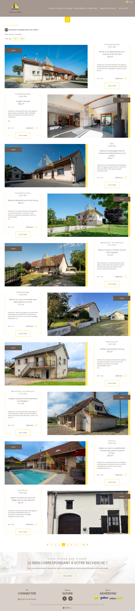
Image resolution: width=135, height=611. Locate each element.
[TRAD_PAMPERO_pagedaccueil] (15, 12)
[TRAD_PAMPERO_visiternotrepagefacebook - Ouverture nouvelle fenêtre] (64, 598)
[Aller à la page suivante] (87, 544)
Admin (81, 604)
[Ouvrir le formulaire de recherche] (67, 19)
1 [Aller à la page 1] (51, 545)
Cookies (102, 604)
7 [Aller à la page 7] (75, 545)
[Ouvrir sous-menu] (55, 8)
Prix (15, 38)
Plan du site (66, 604)
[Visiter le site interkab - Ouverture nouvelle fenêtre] (116, 598)
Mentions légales (75, 604)
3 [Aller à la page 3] (59, 545)
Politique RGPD (94, 604)
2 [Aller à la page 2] (55, 545)
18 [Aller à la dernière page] (83, 545)
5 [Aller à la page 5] (67, 545)
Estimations (92, 8)
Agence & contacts (108, 8)
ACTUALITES (123, 8)
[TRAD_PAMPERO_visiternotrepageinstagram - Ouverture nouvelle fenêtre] (70, 598)
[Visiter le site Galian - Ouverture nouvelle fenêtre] (104, 598)
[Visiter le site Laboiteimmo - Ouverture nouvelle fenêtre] (67, 608)
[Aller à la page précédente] (47, 544)
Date (22, 38)
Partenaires (87, 604)
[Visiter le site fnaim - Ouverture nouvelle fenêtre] (96, 598)
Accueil (7, 25)
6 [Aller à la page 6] (71, 545)
